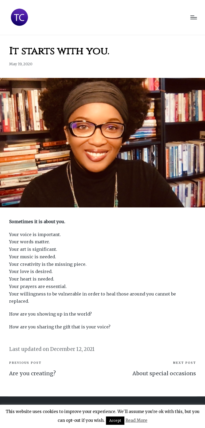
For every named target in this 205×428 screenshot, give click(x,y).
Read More (136, 420)
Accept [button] (115, 420)
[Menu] (193, 17)
